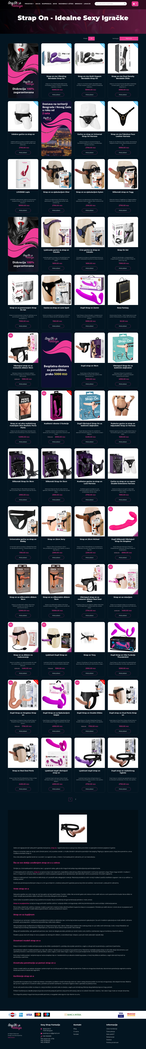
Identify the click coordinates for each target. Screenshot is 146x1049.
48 (91, 38)
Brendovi (78, 4)
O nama (76, 1031)
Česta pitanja (110, 1031)
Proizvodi (29, 4)
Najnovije (129, 38)
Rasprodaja (46, 4)
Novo (55, 4)
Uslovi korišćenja (111, 1029)
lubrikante (58, 983)
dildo (69, 894)
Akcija (37, 4)
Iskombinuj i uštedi (65, 4)
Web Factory (11, 1037)
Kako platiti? (110, 1034)
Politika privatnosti (112, 1042)
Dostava (109, 1040)
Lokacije (87, 4)
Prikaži (85, 38)
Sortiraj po (116, 38)
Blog (75, 1029)
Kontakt (76, 1034)
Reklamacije (110, 1037)
